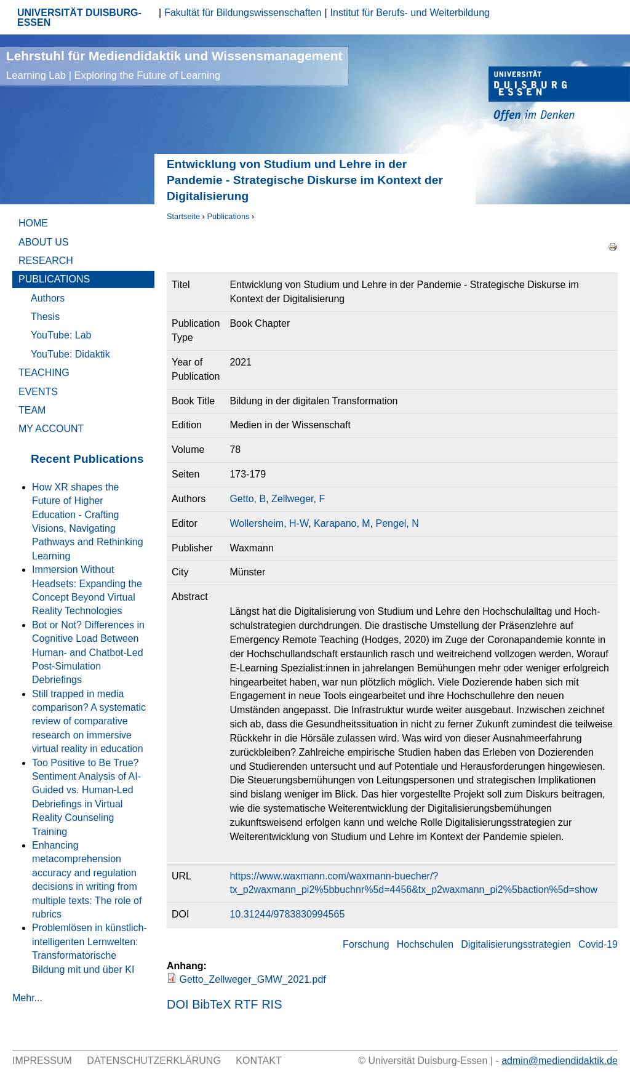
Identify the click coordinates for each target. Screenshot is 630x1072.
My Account (51, 428)
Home (33, 223)
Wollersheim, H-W (268, 523)
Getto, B (247, 499)
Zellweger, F (298, 499)
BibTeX (211, 1004)
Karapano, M (342, 523)
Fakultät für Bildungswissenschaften (242, 12)
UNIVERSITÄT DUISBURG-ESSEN (79, 17)
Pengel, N (397, 523)
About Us (43, 242)
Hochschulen (425, 944)
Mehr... (27, 998)
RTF (246, 1004)
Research (45, 260)
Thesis (45, 316)
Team (32, 410)
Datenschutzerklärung (154, 1060)
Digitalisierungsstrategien (516, 944)
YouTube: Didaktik (70, 354)
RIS (271, 1004)
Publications (228, 216)
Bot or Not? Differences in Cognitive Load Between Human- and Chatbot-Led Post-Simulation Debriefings (88, 653)
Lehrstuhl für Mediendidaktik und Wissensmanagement (174, 65)
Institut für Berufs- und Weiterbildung (410, 12)
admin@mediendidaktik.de (559, 1060)
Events (38, 391)
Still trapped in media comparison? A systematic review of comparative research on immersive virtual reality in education (89, 721)
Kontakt (258, 1060)
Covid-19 (598, 944)
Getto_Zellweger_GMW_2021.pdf (252, 979)
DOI (178, 1004)
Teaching (44, 372)
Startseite (183, 216)
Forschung (366, 944)
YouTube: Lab (61, 335)
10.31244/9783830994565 (287, 914)
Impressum (42, 1060)
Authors (48, 298)
